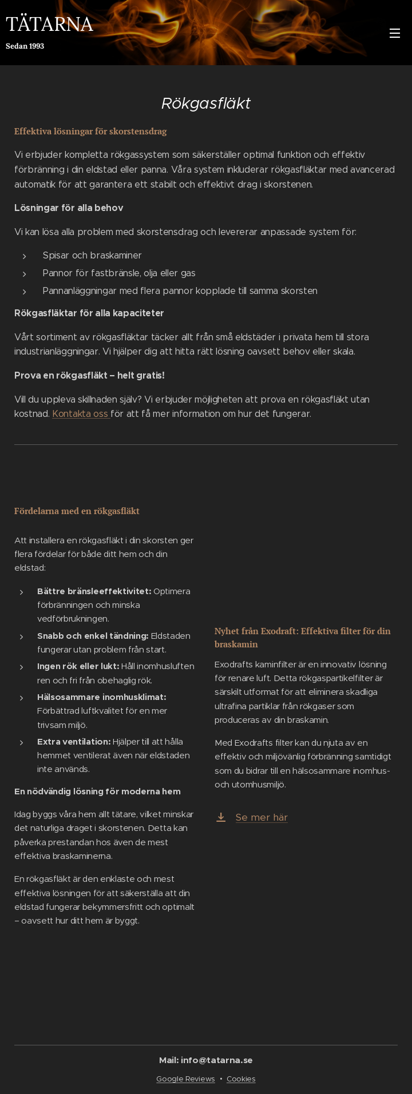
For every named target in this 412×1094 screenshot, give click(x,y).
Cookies (241, 1079)
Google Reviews (185, 1079)
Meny (395, 33)
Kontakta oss (81, 413)
